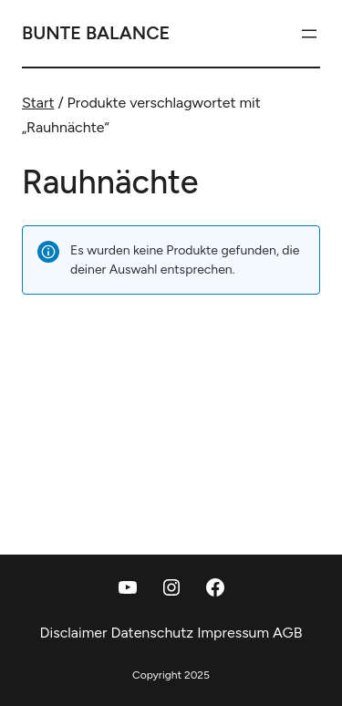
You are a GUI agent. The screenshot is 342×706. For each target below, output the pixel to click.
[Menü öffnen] (309, 34)
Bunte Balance (96, 33)
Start (38, 102)
